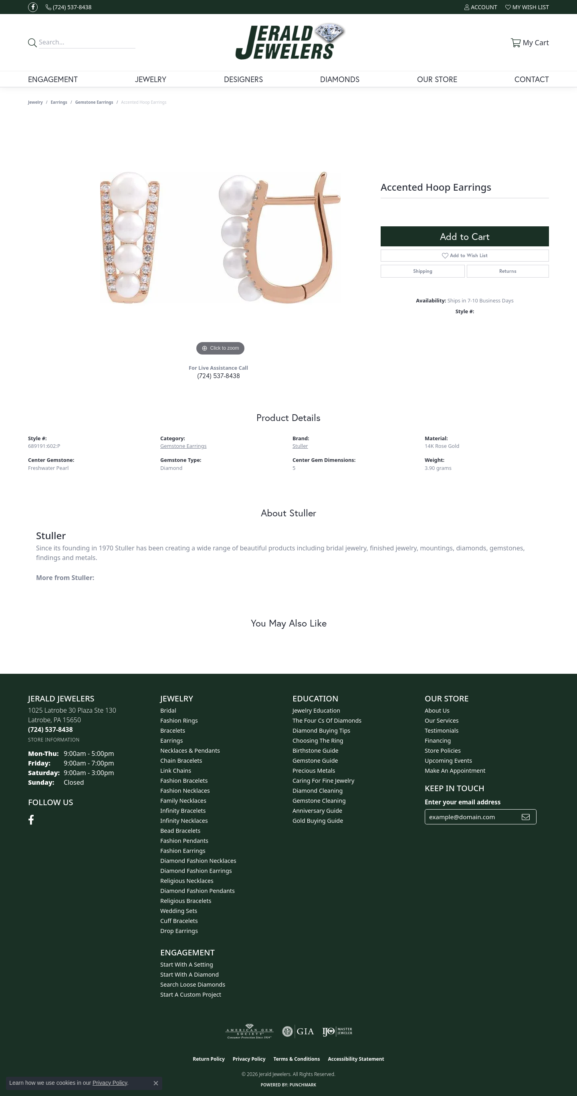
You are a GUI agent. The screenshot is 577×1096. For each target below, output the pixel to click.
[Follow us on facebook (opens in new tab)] (33, 7)
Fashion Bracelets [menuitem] (184, 780)
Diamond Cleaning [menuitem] (318, 790)
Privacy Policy (249, 1059)
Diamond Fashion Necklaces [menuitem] (198, 860)
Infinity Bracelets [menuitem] (183, 810)
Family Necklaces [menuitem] (183, 800)
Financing (438, 740)
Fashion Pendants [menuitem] (184, 840)
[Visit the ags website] (249, 1031)
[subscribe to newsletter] (525, 817)
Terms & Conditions (297, 1059)
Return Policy (209, 1059)
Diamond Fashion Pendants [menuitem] (197, 891)
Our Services (442, 720)
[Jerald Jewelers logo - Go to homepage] (289, 42)
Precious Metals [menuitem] (314, 770)
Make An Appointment (455, 770)
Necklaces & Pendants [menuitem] (190, 750)
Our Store (437, 79)
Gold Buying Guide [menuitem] (318, 820)
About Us (437, 710)
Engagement (53, 79)
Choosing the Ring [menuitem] (318, 740)
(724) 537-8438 (218, 375)
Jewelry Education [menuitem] (316, 710)
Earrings (59, 102)
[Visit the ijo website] (337, 1031)
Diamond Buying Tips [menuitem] (321, 730)
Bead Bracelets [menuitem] (180, 830)
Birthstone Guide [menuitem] (316, 750)
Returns (507, 271)
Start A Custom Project (190, 994)
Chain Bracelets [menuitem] (181, 760)
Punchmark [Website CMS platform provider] (303, 1085)
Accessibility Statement (356, 1059)
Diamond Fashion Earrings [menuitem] (196, 870)
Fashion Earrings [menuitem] (183, 850)
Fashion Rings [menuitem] (179, 720)
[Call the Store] (50, 729)
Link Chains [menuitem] (175, 770)
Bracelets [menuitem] (172, 730)
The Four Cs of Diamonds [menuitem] (327, 720)
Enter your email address (462, 802)
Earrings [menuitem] (171, 740)
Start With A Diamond (189, 974)
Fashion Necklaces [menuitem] (185, 790)
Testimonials (441, 730)
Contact (531, 79)
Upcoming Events (448, 760)
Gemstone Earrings (94, 102)
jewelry (35, 102)
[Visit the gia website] (298, 1031)
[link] (69, 7)
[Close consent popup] (155, 1083)
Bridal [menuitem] (168, 710)
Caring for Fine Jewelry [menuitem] (323, 780)
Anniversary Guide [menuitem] (317, 810)
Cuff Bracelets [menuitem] (179, 921)
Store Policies (443, 750)
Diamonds (339, 79)
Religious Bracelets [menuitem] (185, 901)
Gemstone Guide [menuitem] (315, 760)
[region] (220, 237)
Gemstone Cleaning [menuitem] (319, 800)
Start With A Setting (186, 964)
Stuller (300, 445)
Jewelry (150, 79)
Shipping (422, 271)
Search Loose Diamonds (192, 984)
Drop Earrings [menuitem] (179, 931)
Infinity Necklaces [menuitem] (184, 820)
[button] (480, 7)
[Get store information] (54, 739)
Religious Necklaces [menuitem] (187, 880)
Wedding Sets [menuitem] (178, 911)
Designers (243, 79)
